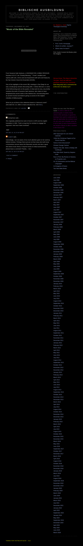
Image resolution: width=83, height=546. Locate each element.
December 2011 (58, 340)
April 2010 (56, 291)
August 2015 (57, 431)
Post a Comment (12, 155)
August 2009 (57, 271)
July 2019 (56, 476)
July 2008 (56, 239)
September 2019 (58, 481)
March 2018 (57, 456)
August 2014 (57, 409)
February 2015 (58, 421)
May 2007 (56, 205)
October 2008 (57, 246)
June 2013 (56, 384)
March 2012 (57, 348)
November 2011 (58, 338)
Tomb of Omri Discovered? (61, 143)
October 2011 (57, 335)
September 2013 (58, 392)
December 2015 (58, 439)
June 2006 (56, 177)
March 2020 (57, 493)
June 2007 (56, 207)
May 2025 (56, 527)
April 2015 (56, 426)
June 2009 (56, 266)
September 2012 (58, 362)
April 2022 (56, 510)
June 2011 (56, 325)
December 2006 (58, 192)
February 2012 (58, 345)
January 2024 (57, 515)
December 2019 (58, 486)
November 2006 (58, 190)
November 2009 (58, 279)
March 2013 (57, 377)
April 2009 (56, 261)
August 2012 (57, 360)
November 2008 (58, 249)
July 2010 (56, 298)
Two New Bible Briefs (60, 168)
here (40, 104)
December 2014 (58, 417)
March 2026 (57, 532)
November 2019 (58, 483)
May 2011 (56, 323)
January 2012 (57, 343)
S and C (10, 137)
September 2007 (58, 214)
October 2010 (57, 306)
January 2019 (57, 471)
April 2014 (56, 404)
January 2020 (57, 488)
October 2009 (57, 276)
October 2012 (57, 365)
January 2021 (57, 498)
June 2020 (56, 495)
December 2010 (58, 311)
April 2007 (56, 202)
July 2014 (56, 407)
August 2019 (57, 478)
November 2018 (58, 466)
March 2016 (57, 441)
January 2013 (57, 372)
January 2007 (57, 195)
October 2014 (57, 412)
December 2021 (58, 505)
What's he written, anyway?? (64, 46)
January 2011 (57, 313)
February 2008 (58, 227)
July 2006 (56, 180)
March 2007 (57, 200)
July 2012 (56, 357)
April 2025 (56, 525)
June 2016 (56, 446)
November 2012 (58, 367)
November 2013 (58, 397)
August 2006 (57, 182)
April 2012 (56, 350)
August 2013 (57, 389)
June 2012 (56, 355)
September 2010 (58, 303)
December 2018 (58, 468)
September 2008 (58, 244)
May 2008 (56, 234)
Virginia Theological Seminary (62, 25)
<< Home (9, 158)
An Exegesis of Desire (60, 166)
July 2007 (56, 210)
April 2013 (56, 380)
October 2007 (57, 217)
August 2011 (57, 330)
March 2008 (57, 229)
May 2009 (56, 264)
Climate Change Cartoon (61, 145)
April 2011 (56, 320)
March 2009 (57, 259)
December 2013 (58, 399)
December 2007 (58, 222)
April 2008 (56, 232)
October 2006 (57, 187)
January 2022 (57, 508)
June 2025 (56, 530)
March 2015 (57, 424)
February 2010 (58, 286)
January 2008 (57, 224)
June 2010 (56, 296)
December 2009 (58, 281)
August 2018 (57, 461)
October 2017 (57, 451)
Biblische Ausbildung (41, 10)
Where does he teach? (62, 48)
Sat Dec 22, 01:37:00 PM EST (15, 132)
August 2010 (57, 301)
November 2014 (58, 414)
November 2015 (58, 436)
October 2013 (57, 394)
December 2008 (58, 251)
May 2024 (56, 518)
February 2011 (58, 315)
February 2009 (58, 256)
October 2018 (57, 463)
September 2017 (58, 449)
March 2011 (57, 318)
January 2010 (57, 283)
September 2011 (58, 333)
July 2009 (56, 269)
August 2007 (57, 212)
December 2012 (58, 370)
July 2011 (56, 328)
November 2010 (58, 308)
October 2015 (57, 434)
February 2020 (58, 490)
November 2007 (58, 219)
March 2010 (57, 288)
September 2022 (58, 513)
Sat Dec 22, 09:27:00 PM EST (15, 151)
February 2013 (58, 375)
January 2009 (57, 254)
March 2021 (57, 500)
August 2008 (57, 242)
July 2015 (56, 429)
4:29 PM (23, 108)
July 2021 (56, 503)
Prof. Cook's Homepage (62, 43)
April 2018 (56, 458)
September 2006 (58, 185)
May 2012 (56, 352)
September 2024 (58, 520)
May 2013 (56, 382)
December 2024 (58, 522)
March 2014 (57, 402)
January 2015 (57, 419)
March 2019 (57, 473)
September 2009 (58, 274)
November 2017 (58, 453)
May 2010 (56, 293)
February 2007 (58, 197)
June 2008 (56, 237)
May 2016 (56, 444)
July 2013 (56, 387)
